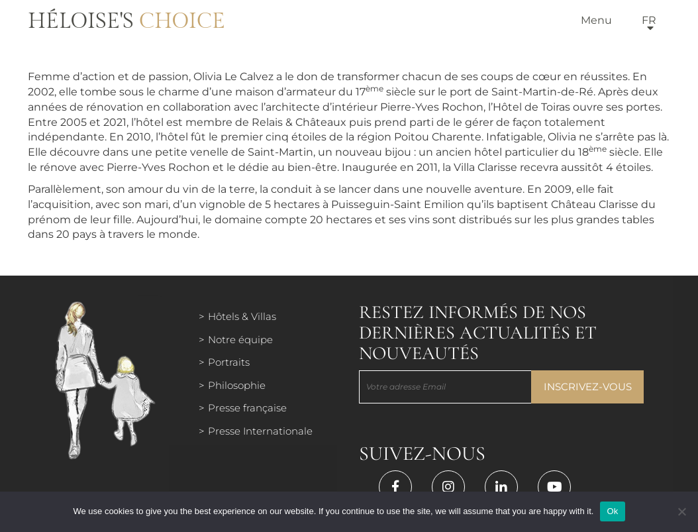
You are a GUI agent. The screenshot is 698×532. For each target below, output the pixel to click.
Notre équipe (240, 339)
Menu (596, 20)
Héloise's (126, 21)
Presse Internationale (260, 431)
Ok (612, 511)
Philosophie (237, 385)
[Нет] (681, 511)
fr (649, 20)
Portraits (229, 362)
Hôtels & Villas (242, 316)
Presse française (247, 407)
